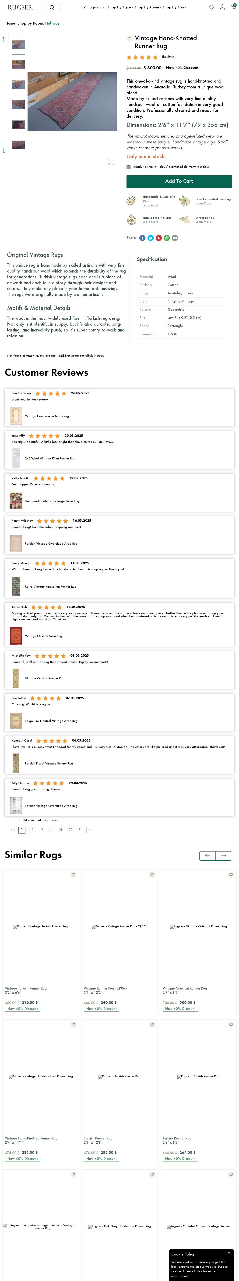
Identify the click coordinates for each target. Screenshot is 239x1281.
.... (59, 829)
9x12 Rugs (90, 1181)
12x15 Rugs (91, 1199)
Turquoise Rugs (13, 1234)
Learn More (150, 204)
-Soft (120, 1275)
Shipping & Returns (176, 1145)
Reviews (168, 1154)
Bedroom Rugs (173, 1057)
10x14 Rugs (91, 1190)
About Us (169, 1181)
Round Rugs (91, 1216)
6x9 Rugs (89, 1163)
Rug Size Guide (174, 1136)
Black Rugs (10, 1136)
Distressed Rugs (94, 1083)
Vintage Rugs (94, 7)
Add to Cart (179, 180)
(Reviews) (169, 55)
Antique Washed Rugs (99, 1065)
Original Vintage (95, 1048)
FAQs (166, 1172)
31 (94, 829)
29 (71, 829)
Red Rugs (9, 1225)
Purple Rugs (11, 1216)
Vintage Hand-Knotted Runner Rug (198, 990)
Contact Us (20, 1062)
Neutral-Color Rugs (17, 1190)
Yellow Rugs (11, 1243)
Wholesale (170, 1199)
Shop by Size (173, 7)
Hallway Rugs (172, 1092)
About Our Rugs (174, 1190)
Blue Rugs (9, 1145)
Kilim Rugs (90, 1057)
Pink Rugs (9, 1207)
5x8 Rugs (89, 1154)
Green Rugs (11, 1172)
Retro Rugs (90, 1092)
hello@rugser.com (25, 1085)
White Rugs (11, 1252)
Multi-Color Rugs (15, 1181)
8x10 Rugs (90, 1172)
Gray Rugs (10, 1163)
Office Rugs (170, 1101)
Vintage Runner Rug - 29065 (40, 990)
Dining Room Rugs (176, 1065)
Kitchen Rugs (171, 1083)
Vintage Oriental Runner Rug (119, 990)
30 (83, 829)
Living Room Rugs (175, 1048)
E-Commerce (133, 1275)
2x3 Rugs (89, 1136)
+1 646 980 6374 (26, 1073)
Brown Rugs (11, 1154)
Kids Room (170, 1110)
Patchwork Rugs (94, 1101)
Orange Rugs (12, 1199)
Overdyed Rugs (94, 1074)
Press (165, 1163)
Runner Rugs (91, 1207)
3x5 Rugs (89, 1145)
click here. (94, 355)
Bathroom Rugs (173, 1074)
